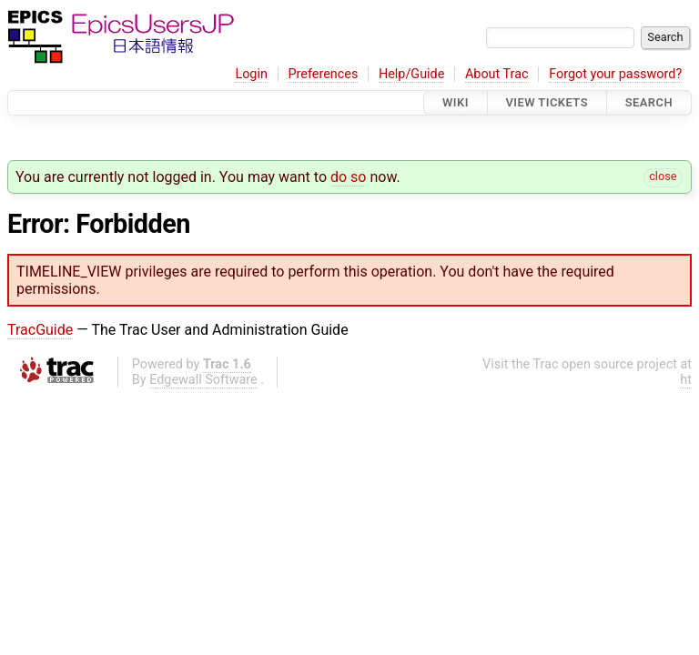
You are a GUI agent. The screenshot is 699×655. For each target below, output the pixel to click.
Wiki (455, 102)
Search (649, 102)
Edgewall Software (203, 380)
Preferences (323, 74)
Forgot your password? (615, 74)
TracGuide (40, 329)
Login (251, 74)
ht (686, 380)
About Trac (497, 74)
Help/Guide (411, 74)
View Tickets (547, 102)
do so (348, 177)
